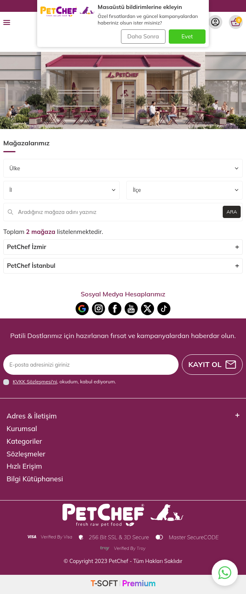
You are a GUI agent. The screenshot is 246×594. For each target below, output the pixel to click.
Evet (187, 36)
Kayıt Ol (212, 364)
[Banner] (123, 90)
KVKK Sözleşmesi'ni (35, 381)
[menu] (6, 22)
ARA (231, 212)
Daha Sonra (143, 36)
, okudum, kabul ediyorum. (59, 381)
